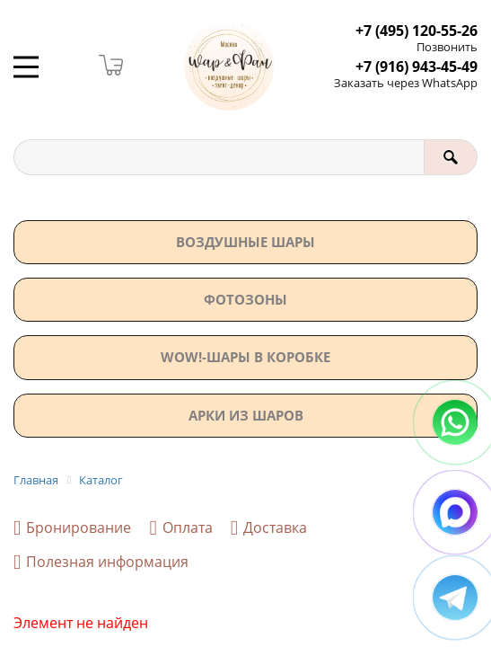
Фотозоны (245, 299)
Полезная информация (101, 562)
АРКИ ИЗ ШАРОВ (246, 415)
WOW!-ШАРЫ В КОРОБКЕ (245, 357)
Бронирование (72, 528)
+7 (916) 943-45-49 (416, 66)
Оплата (180, 528)
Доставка (269, 528)
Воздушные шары (245, 242)
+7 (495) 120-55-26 (416, 31)
